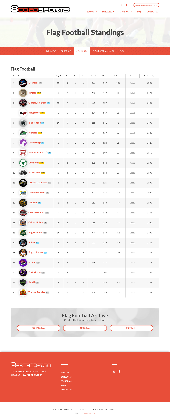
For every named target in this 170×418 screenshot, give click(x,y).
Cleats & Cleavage (32, 102)
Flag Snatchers (31, 232)
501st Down (29, 172)
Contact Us (152, 12)
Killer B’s (28, 202)
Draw (75, 76)
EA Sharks (28, 82)
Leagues (92, 12)
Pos (14, 76)
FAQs (139, 12)
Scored (93, 76)
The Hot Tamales (32, 292)
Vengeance (29, 112)
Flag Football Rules (103, 51)
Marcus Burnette (88, 413)
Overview (51, 51)
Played (58, 76)
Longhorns (29, 162)
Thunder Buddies (32, 192)
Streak (132, 76)
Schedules (108, 12)
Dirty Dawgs (30, 142)
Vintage (27, 92)
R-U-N (27, 282)
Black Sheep (30, 122)
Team (20, 76)
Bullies (27, 242)
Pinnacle (28, 132)
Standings (126, 12)
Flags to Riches (31, 252)
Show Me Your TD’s (33, 152)
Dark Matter (30, 272)
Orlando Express (32, 212)
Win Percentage (149, 76)
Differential (118, 76)
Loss (83, 76)
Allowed (105, 76)
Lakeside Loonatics (33, 182)
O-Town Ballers (31, 222)
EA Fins (27, 262)
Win (67, 76)
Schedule (66, 51)
